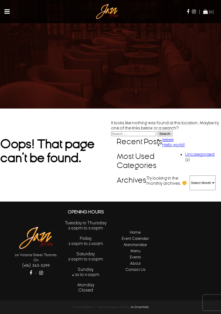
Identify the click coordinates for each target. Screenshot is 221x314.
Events (135, 257)
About (135, 263)
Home (135, 232)
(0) (208, 11)
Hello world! (173, 144)
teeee (168, 139)
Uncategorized (200, 154)
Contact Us (135, 269)
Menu (135, 251)
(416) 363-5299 (36, 265)
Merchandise (135, 244)
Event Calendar (135, 238)
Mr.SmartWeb (140, 307)
